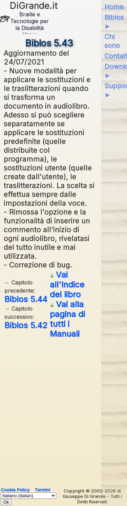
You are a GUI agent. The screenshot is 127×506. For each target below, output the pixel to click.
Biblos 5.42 (25, 325)
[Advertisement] (63, 410)
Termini (42, 489)
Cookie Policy (15, 489)
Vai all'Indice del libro (67, 284)
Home (114, 7)
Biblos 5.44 (25, 299)
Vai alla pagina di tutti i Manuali (67, 319)
